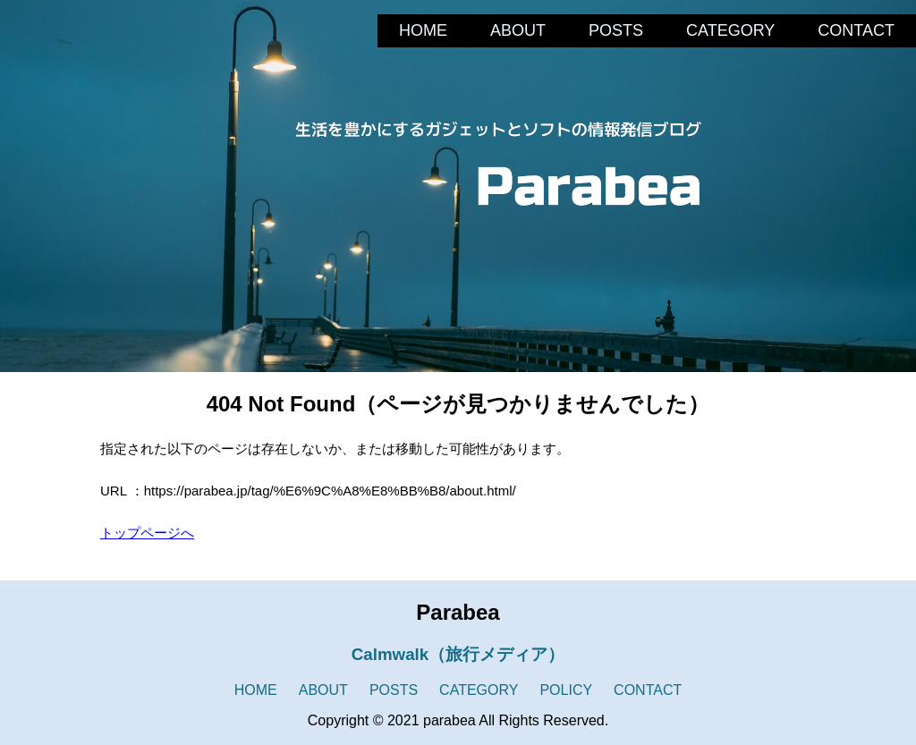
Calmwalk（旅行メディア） (458, 654)
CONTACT (856, 30)
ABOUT (518, 30)
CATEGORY (730, 30)
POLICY (565, 690)
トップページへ (147, 532)
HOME (423, 30)
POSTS (616, 30)
